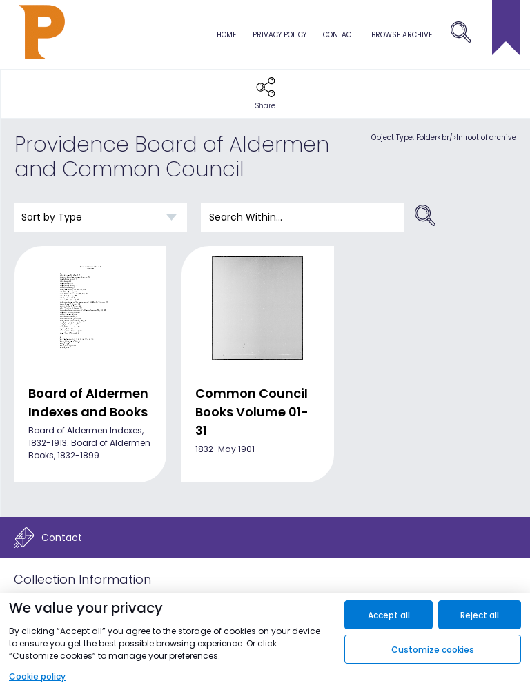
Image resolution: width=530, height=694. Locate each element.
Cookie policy (37, 676)
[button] (265, 94)
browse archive (401, 35)
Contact (339, 35)
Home (226, 35)
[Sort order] (100, 217)
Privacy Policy (279, 35)
